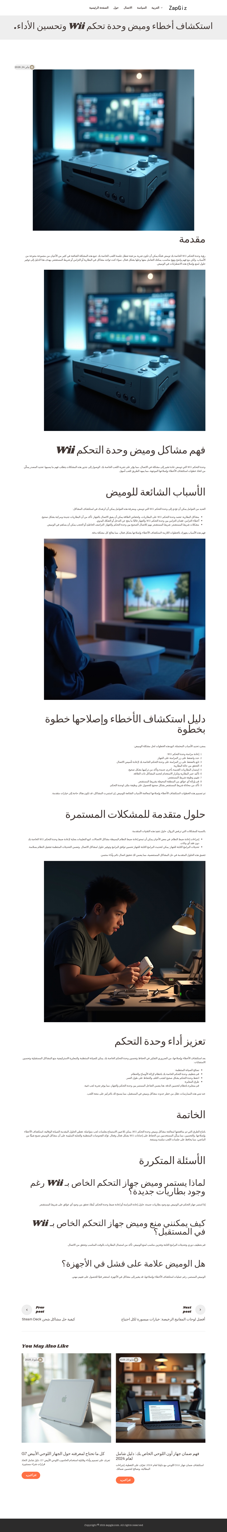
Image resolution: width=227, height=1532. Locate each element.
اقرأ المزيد (125, 1480)
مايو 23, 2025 (126, 1359)
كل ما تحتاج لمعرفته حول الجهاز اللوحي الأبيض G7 (63, 1454)
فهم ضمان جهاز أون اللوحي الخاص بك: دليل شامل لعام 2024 (157, 1456)
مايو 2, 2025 (31, 1359)
